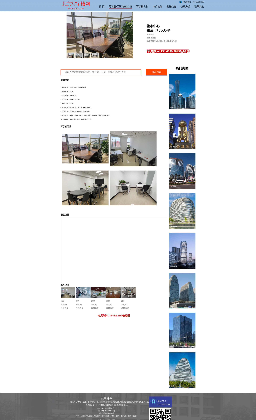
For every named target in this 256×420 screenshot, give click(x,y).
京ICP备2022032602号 (106, 411)
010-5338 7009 (74, 99)
